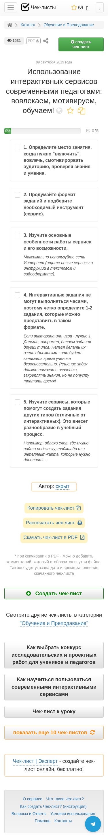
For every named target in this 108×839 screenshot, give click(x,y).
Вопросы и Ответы (29, 813)
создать (81, 44)
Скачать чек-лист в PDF (54, 537)
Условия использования (72, 813)
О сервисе (32, 799)
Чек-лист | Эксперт (35, 761)
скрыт (62, 486)
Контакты (63, 821)
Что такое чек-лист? (65, 799)
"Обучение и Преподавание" (54, 623)
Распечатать (54, 522)
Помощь (42, 821)
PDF (33, 41)
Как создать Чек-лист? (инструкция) (53, 806)
